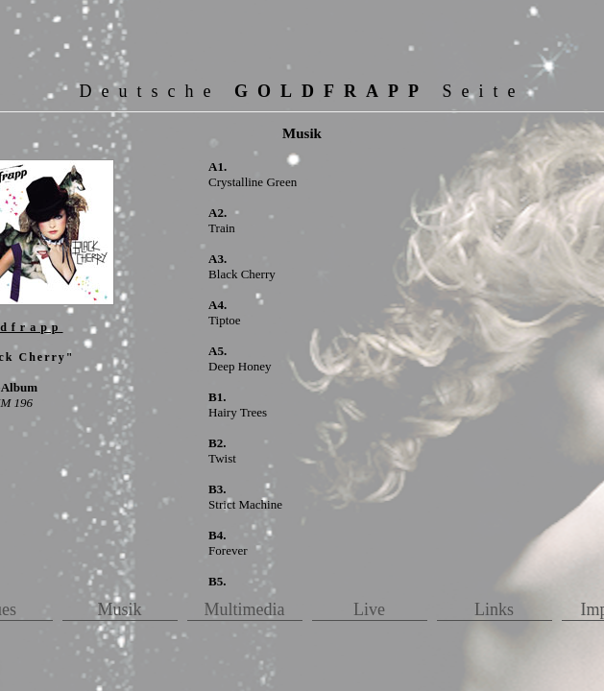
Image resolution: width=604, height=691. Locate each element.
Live (369, 609)
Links (494, 609)
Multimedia (245, 609)
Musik (119, 609)
